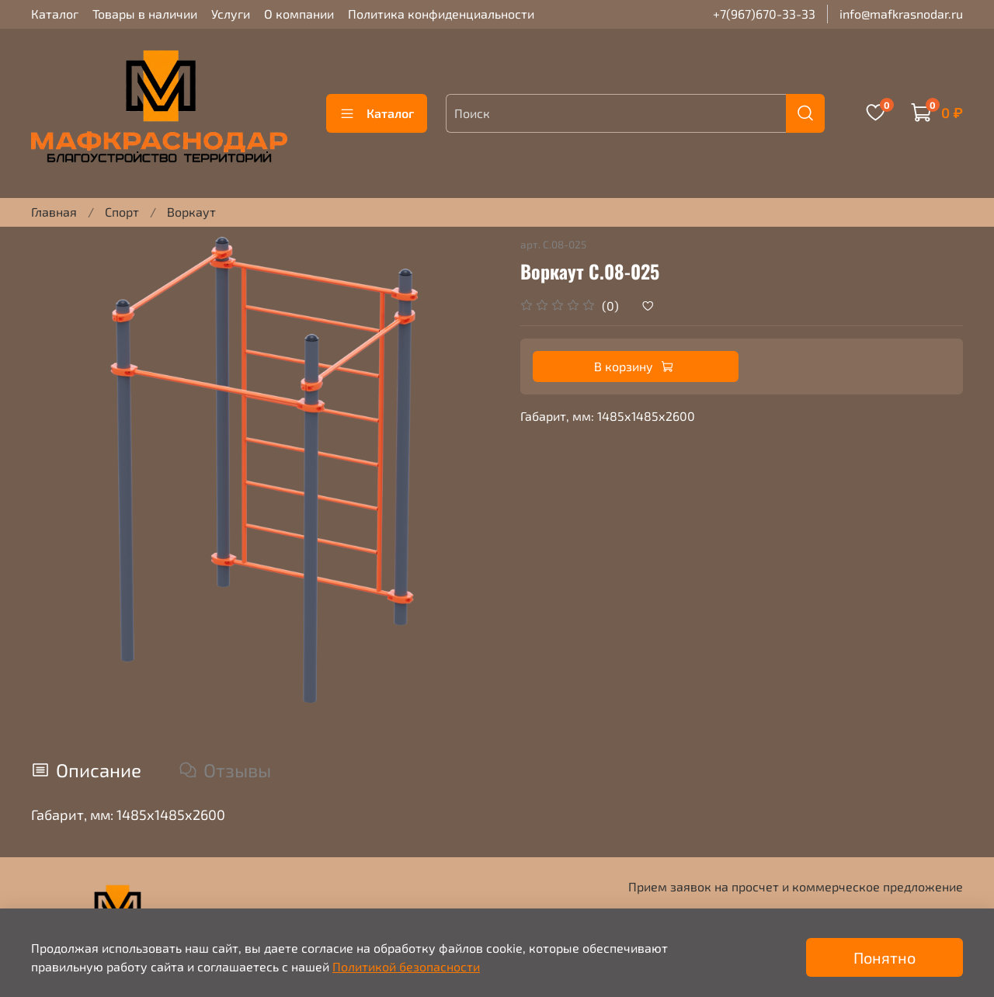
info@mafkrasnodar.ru (901, 13)
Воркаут (191, 211)
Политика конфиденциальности (441, 13)
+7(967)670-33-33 (764, 13)
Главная (54, 211)
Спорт (122, 211)
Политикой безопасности (406, 966)
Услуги (230, 13)
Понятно (884, 957)
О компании (299, 13)
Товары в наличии (144, 13)
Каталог (54, 13)
